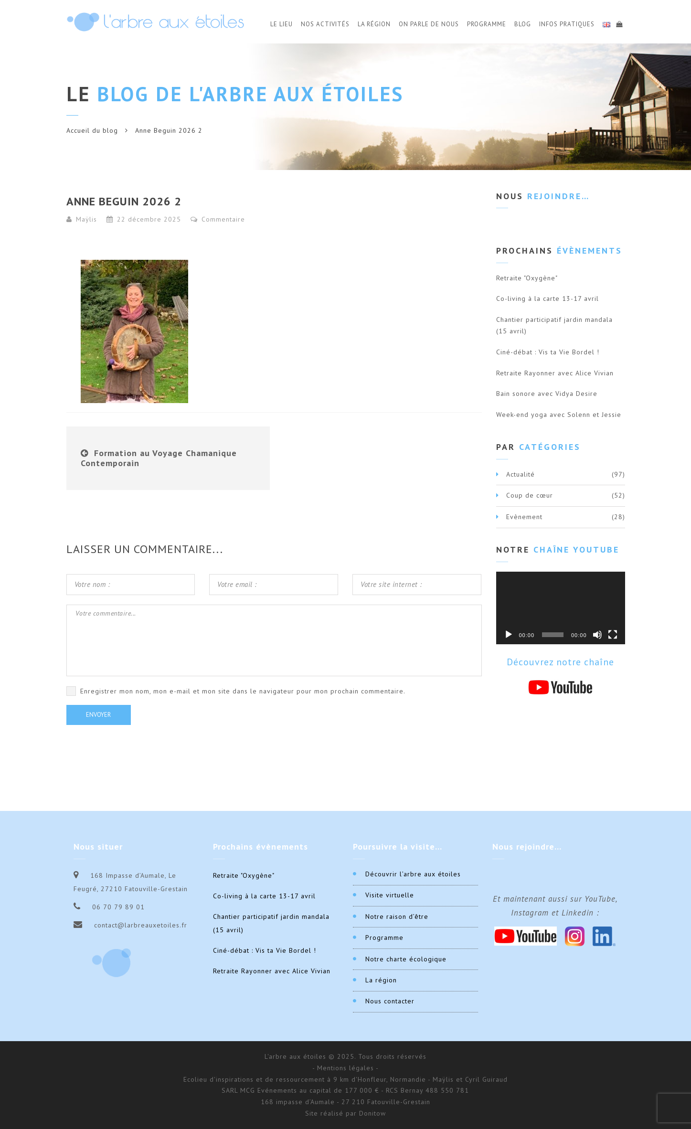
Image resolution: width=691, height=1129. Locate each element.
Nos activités (325, 24)
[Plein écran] (612, 634)
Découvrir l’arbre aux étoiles (413, 874)
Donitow (372, 1113)
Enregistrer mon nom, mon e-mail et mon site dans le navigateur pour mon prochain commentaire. (242, 691)
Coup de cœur (529, 495)
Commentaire (218, 219)
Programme (486, 24)
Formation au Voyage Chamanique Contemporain (159, 458)
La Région (374, 24)
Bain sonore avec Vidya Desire (546, 393)
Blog (522, 24)
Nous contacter (390, 1001)
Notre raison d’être (396, 916)
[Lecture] (508, 634)
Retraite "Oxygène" (527, 278)
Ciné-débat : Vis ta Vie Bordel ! (547, 352)
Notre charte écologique (405, 959)
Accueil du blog (92, 130)
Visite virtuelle (389, 895)
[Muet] (597, 634)
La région (381, 980)
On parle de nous (429, 24)
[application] (560, 608)
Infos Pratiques (567, 24)
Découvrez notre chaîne (560, 662)
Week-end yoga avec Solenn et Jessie (558, 414)
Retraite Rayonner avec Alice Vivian (555, 373)
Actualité (520, 474)
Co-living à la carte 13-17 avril (547, 298)
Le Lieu (281, 24)
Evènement (524, 516)
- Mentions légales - (345, 1068)
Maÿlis (86, 219)
